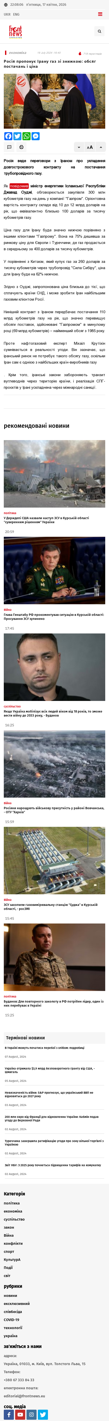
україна (10, 1336)
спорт (9, 1251)
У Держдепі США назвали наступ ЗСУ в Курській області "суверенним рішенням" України (46, 520)
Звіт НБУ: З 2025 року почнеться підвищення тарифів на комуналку (53, 1165)
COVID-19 (11, 1320)
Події (8, 1267)
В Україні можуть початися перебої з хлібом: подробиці (44, 1048)
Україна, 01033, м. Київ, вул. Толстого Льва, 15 (45, 1364)
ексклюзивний (17, 1303)
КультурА (12, 1259)
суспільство (14, 1219)
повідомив (19, 186)
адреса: (10, 1356)
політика (12, 1203)
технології (13, 1328)
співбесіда (13, 1311)
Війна (9, 1235)
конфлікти (13, 1243)
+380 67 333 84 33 (19, 1380)
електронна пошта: (21, 1388)
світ (7, 1275)
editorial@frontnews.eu (24, 1396)
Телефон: (12, 1372)
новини (10, 1295)
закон (9, 1227)
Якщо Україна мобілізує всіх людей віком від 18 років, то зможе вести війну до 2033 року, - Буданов (53, 713)
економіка (13, 1211)
